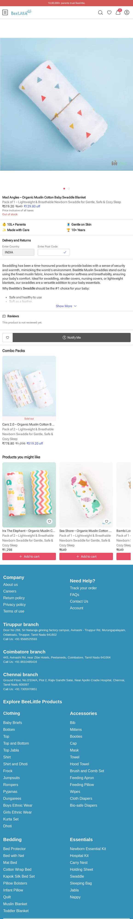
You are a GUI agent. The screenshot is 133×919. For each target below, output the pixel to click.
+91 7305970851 (25, 689)
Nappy (75, 897)
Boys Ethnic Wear (17, 805)
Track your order (83, 588)
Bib (72, 723)
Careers (9, 591)
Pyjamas (10, 792)
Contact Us (79, 601)
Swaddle (77, 876)
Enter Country (10, 247)
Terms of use (13, 611)
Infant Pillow (13, 890)
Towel (74, 757)
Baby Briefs (12, 723)
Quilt (7, 897)
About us (10, 585)
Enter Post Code (48, 247)
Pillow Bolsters (15, 883)
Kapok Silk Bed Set (19, 876)
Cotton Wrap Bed (17, 869)
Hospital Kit (79, 856)
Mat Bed (10, 863)
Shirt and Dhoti (15, 764)
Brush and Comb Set (87, 771)
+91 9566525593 (25, 639)
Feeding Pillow (82, 785)
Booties (76, 736)
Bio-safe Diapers (83, 805)
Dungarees (12, 798)
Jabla (74, 890)
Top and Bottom (16, 743)
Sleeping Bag (81, 883)
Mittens (76, 730)
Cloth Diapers (81, 798)
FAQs (74, 595)
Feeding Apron (82, 778)
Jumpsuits (11, 778)
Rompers (10, 785)
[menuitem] (5, 12)
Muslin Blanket (15, 904)
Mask (74, 750)
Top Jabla (11, 750)
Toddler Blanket (16, 911)
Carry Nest (78, 863)
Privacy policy (14, 605)
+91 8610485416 (25, 662)
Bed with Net (13, 856)
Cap (73, 743)
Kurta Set (11, 819)
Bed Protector (14, 849)
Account (76, 608)
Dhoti (7, 826)
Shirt (7, 757)
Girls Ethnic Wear (17, 812)
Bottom (9, 730)
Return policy (14, 598)
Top (6, 736)
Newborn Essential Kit (88, 849)
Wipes (75, 792)
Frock (7, 771)
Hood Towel (79, 764)
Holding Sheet (81, 869)
